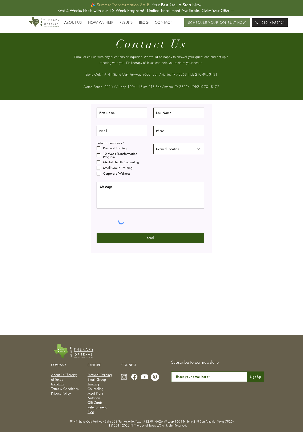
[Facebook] (134, 377)
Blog (91, 412)
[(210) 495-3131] (270, 22)
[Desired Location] (178, 149)
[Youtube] (145, 377)
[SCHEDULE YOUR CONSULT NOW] (217, 22)
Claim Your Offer (216, 10)
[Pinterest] (155, 377)
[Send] (150, 238)
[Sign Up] (255, 376)
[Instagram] (124, 377)
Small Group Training (97, 381)
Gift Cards (95, 402)
